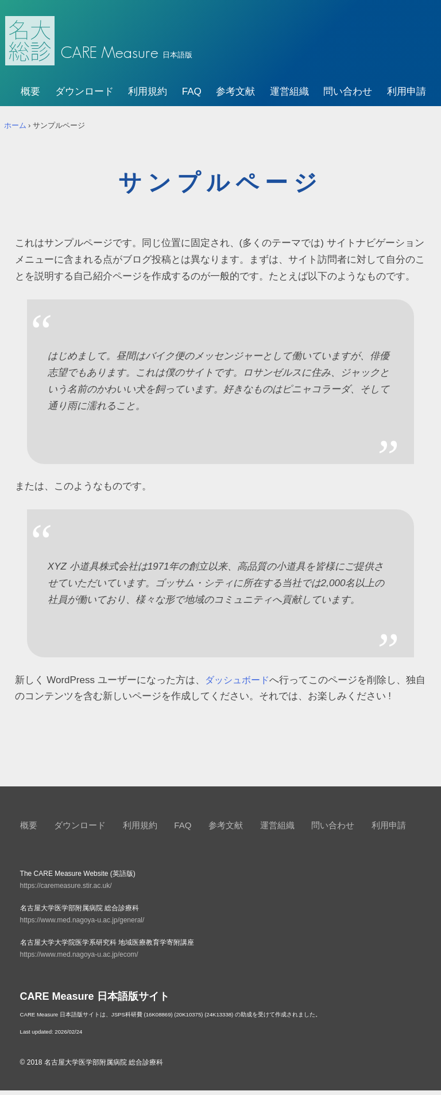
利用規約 (147, 96)
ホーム (15, 130)
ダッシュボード (239, 684)
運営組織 (289, 96)
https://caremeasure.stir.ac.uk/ (66, 891)
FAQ (192, 96)
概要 (30, 96)
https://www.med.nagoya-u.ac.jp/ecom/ (79, 960)
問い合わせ (347, 96)
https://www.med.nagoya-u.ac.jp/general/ (82, 925)
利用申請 (406, 96)
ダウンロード (84, 96)
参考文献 (235, 96)
